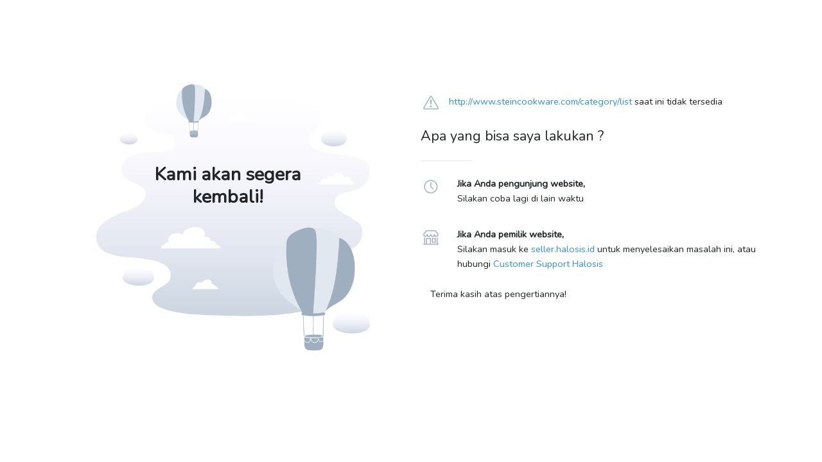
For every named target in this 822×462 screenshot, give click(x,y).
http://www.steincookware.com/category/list (540, 101)
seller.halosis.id (563, 249)
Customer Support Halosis (548, 263)
